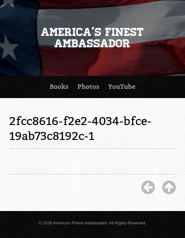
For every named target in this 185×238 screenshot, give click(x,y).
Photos (88, 87)
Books (59, 87)
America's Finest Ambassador (92, 38)
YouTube (121, 87)
